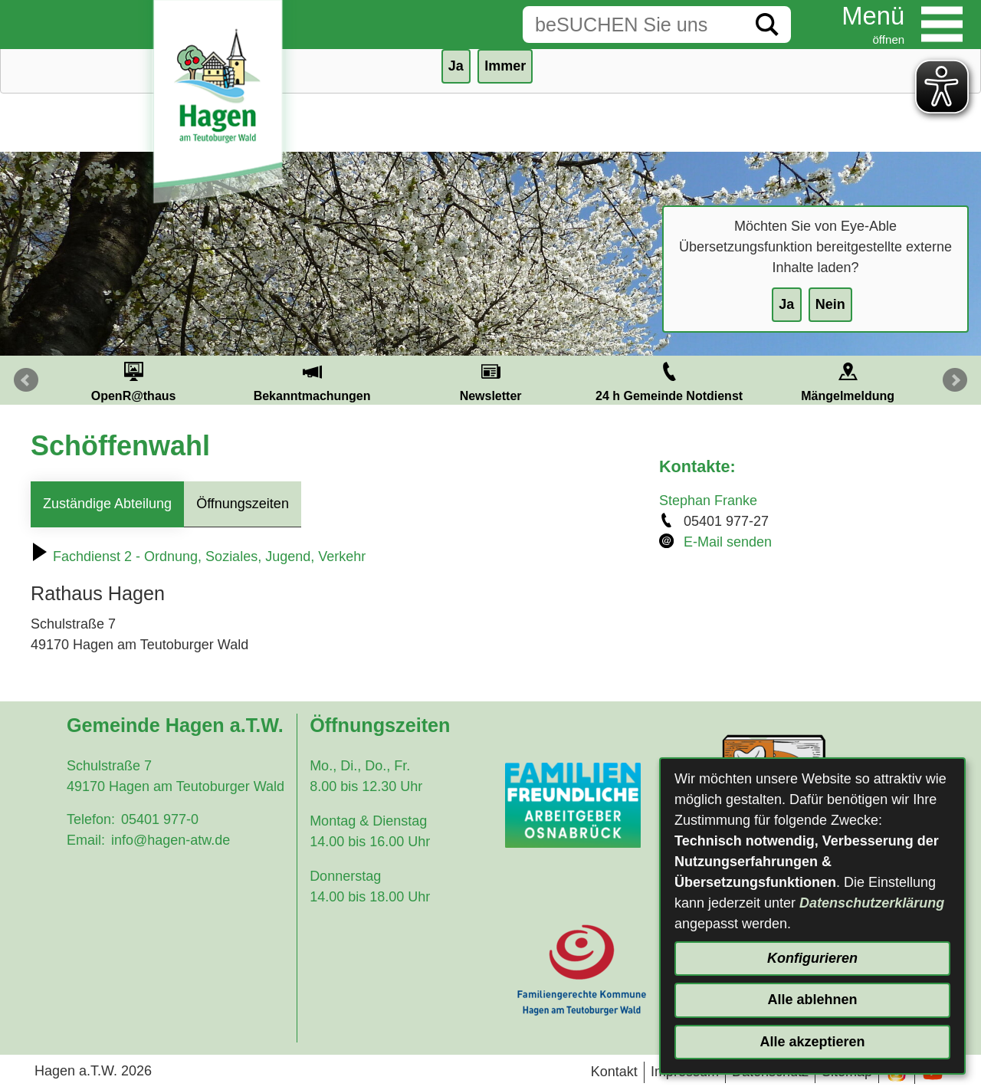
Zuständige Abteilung (107, 503)
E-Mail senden (728, 542)
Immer (505, 66)
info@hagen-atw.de (170, 840)
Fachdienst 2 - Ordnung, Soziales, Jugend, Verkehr (198, 556)
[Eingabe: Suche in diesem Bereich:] (633, 24)
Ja (786, 304)
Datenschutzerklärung (871, 903)
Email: (86, 840)
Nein (830, 304)
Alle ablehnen (812, 999)
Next (955, 380)
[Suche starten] (767, 24)
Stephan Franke (708, 500)
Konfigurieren (812, 958)
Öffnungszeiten (242, 503)
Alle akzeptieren (812, 1041)
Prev (26, 380)
